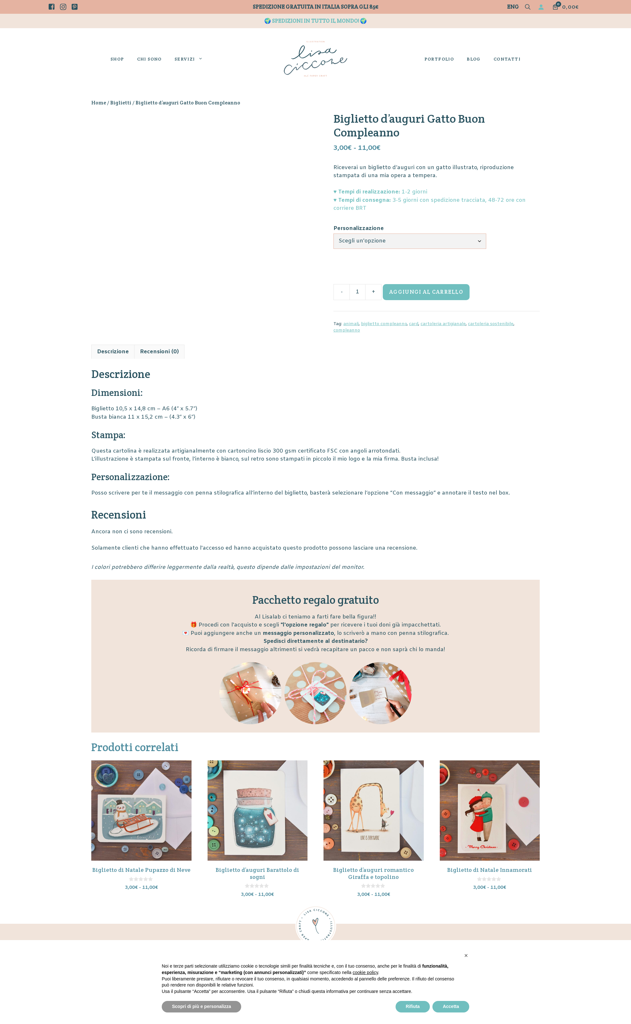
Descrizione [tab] (113, 352)
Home (98, 102)
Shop (117, 59)
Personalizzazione (358, 228)
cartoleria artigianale (443, 324)
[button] (527, 7)
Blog (474, 59)
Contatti (507, 59)
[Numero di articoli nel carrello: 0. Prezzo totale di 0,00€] (565, 7)
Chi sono (149, 59)
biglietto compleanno (384, 324)
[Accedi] (542, 7)
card (413, 324)
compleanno (346, 330)
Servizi (192, 59)
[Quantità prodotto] (357, 292)
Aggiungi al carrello (426, 291)
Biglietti (120, 102)
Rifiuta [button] (413, 1006)
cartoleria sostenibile (490, 324)
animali (351, 324)
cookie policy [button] (365, 972)
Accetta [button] (451, 1006)
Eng (513, 6)
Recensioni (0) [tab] (159, 352)
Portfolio (439, 59)
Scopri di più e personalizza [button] (201, 1006)
